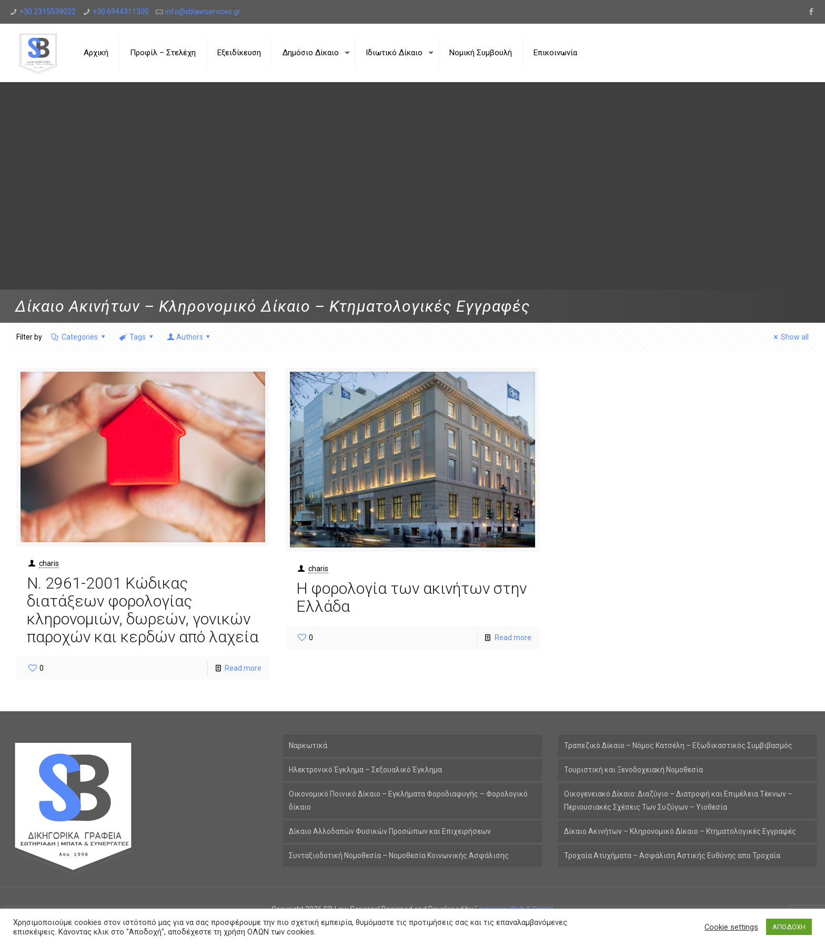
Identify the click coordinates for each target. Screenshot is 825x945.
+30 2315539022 (47, 11)
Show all (790, 337)
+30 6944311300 (121, 11)
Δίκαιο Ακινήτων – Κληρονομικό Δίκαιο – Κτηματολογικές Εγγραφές (680, 831)
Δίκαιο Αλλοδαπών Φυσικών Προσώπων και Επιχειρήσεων (390, 831)
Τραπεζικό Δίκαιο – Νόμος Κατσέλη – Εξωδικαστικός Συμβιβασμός (678, 745)
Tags (137, 337)
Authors (189, 337)
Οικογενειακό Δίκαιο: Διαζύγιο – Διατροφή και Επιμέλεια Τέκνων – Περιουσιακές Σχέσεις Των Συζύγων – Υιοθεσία (678, 800)
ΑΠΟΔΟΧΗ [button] (789, 927)
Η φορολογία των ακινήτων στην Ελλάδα (411, 597)
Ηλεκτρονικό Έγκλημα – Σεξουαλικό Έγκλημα (365, 769)
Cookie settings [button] (731, 927)
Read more (243, 668)
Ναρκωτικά (308, 745)
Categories (79, 337)
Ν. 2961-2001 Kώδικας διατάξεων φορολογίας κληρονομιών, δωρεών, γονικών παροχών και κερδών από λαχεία (142, 610)
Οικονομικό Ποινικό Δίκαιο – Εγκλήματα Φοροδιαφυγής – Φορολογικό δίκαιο (408, 800)
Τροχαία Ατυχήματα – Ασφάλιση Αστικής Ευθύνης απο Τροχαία (672, 855)
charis (49, 563)
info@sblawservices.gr (202, 11)
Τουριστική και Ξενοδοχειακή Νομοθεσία (633, 769)
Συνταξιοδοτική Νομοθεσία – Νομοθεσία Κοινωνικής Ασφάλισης (399, 855)
